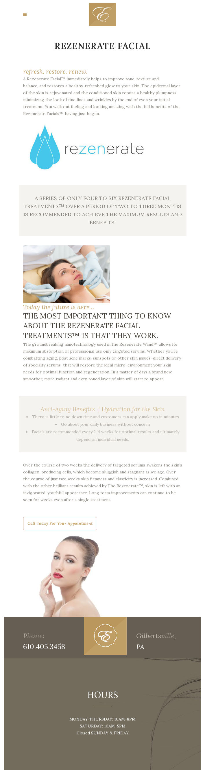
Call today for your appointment (60, 523)
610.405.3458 (44, 646)
